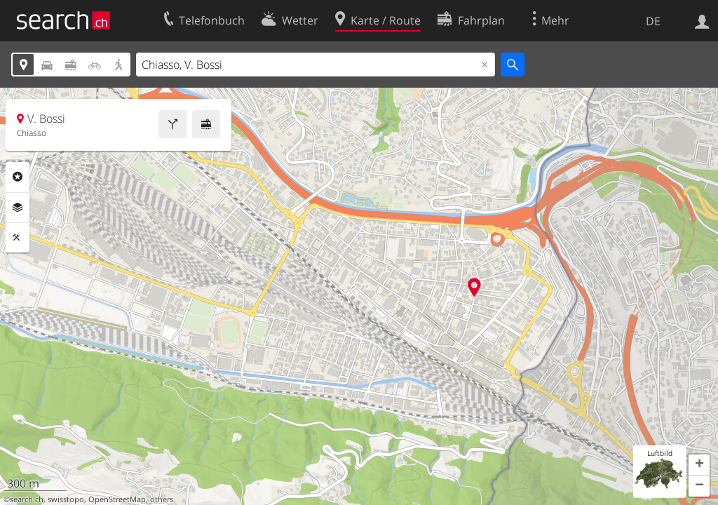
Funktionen (17, 237)
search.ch (26, 499)
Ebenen (17, 207)
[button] (699, 465)
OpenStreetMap (117, 499)
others (161, 499)
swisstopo (66, 499)
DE (653, 21)
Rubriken (17, 176)
